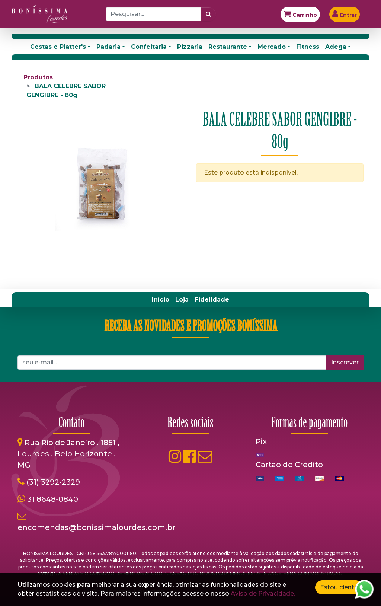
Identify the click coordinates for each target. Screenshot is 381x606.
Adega (335, 46)
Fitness (307, 46)
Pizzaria (189, 46)
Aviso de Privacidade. (263, 593)
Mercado (271, 46)
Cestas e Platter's (58, 46)
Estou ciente (339, 587)
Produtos (38, 77)
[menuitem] (160, 299)
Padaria (108, 46)
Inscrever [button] (345, 362)
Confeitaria (149, 46)
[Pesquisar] (208, 14)
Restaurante (227, 46)
